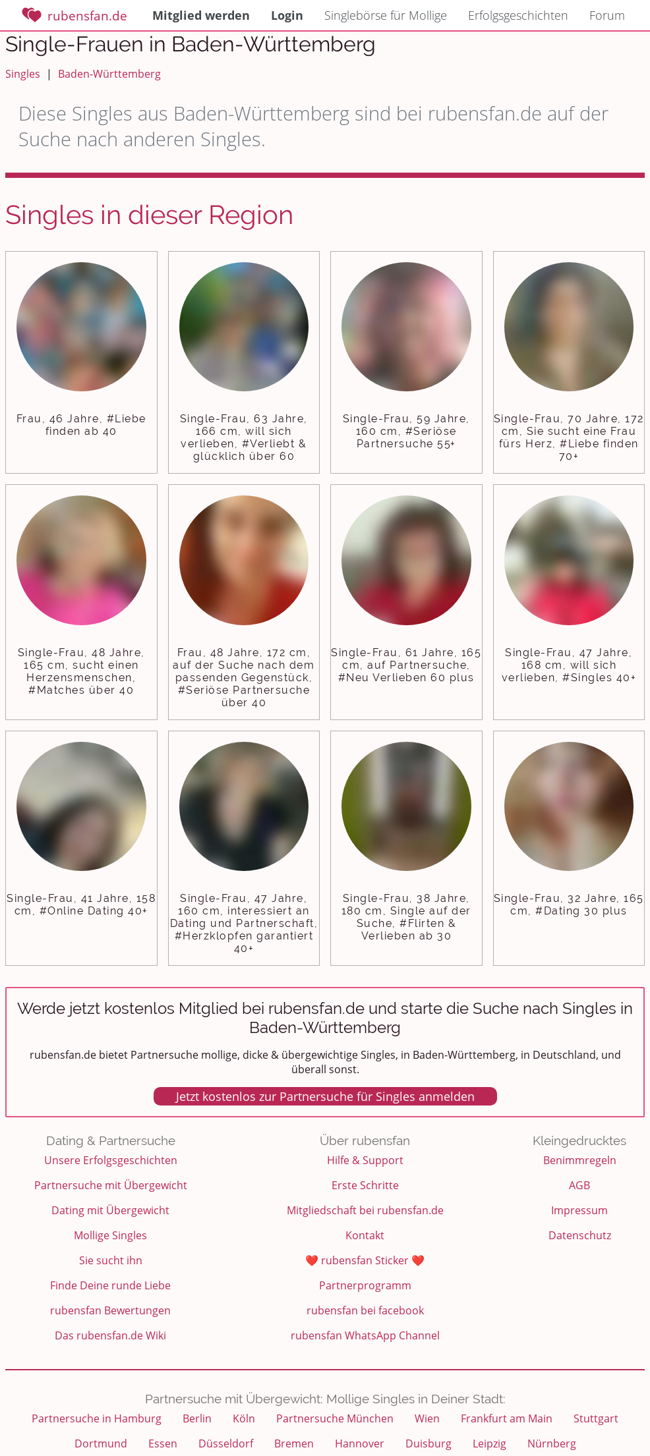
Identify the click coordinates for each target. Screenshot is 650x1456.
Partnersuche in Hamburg (97, 1418)
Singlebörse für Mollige (385, 15)
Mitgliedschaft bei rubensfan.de (365, 1210)
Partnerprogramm (365, 1285)
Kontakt (364, 1235)
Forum (607, 15)
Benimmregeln (579, 1160)
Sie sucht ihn (110, 1260)
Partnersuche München (335, 1418)
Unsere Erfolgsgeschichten (110, 1160)
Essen (162, 1443)
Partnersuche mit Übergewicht (110, 1185)
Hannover (359, 1443)
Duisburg (428, 1443)
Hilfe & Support (365, 1160)
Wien (427, 1418)
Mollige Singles (110, 1235)
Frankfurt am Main (506, 1418)
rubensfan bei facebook (365, 1310)
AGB (579, 1185)
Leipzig (489, 1443)
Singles (22, 74)
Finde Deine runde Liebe (110, 1285)
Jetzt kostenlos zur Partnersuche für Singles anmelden (325, 1096)
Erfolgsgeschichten (518, 15)
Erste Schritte (365, 1185)
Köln (244, 1418)
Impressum (579, 1210)
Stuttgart (596, 1418)
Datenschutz (579, 1235)
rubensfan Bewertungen (110, 1310)
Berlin (197, 1418)
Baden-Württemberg (109, 74)
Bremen (294, 1443)
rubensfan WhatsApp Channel (365, 1335)
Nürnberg (551, 1443)
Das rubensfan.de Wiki (110, 1335)
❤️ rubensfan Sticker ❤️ (365, 1260)
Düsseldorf (225, 1443)
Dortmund (100, 1443)
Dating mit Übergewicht (110, 1210)
